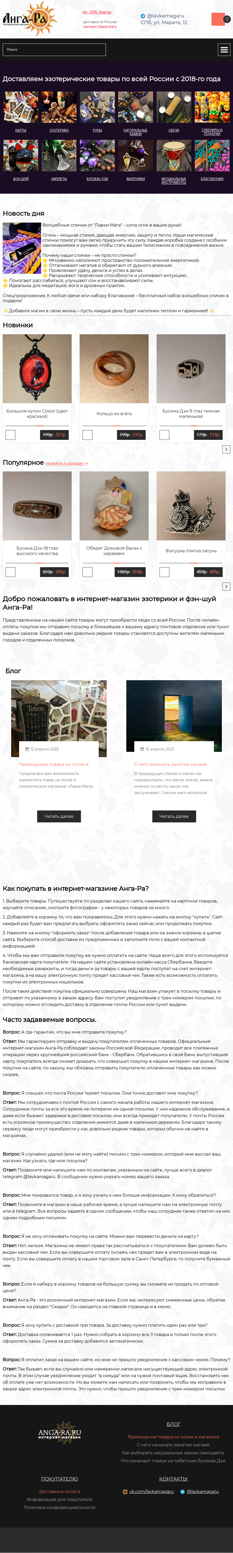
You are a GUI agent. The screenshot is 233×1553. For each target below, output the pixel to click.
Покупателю (59, 1479)
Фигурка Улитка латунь (191, 550)
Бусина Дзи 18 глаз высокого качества (37, 551)
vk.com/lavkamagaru (152, 1491)
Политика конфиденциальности (59, 1507)
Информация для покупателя (59, 1499)
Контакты (173, 1479)
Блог (173, 1425)
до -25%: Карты (97, 12)
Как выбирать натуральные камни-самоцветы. (173, 1453)
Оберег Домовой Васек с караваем (114, 551)
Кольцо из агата (114, 413)
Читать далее (59, 816)
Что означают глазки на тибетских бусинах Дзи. (173, 1461)
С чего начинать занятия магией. (173, 1445)
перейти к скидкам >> (66, 463)
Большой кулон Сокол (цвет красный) (37, 414)
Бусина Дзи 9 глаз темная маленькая (191, 414)
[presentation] (226, 449)
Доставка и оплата (59, 1491)
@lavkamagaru (203, 1491)
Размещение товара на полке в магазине (173, 1437)
